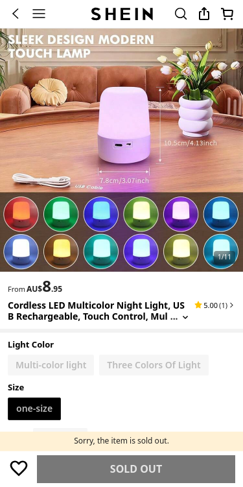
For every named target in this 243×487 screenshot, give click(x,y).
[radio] (51, 365)
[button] (214, 304)
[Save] (18, 468)
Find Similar (136, 469)
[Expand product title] (185, 316)
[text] (44, 286)
